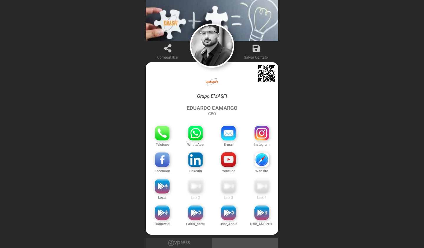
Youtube (228, 171)
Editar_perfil (195, 224)
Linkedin (195, 171)
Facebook (162, 171)
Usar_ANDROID (262, 224)
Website (261, 171)
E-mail (228, 145)
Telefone (162, 145)
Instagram (261, 145)
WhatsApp (195, 145)
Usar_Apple (228, 224)
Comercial (162, 224)
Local (162, 198)
